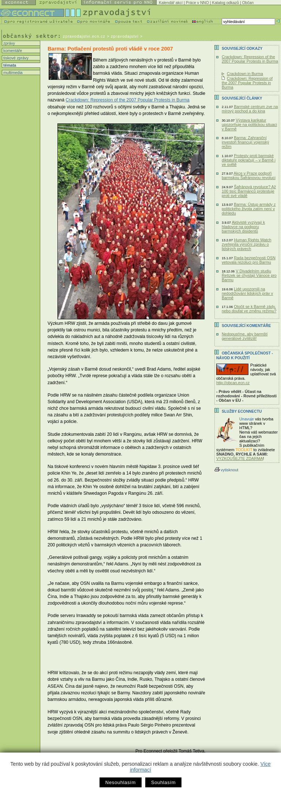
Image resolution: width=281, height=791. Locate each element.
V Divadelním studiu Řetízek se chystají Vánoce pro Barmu (249, 275)
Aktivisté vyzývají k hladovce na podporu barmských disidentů (243, 226)
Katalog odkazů (225, 2)
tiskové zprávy (15, 58)
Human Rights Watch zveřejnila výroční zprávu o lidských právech (246, 244)
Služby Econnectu (242, 411)
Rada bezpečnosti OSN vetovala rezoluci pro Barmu (249, 260)
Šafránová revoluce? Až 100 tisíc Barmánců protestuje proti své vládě (249, 191)
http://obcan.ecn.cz (233, 382)
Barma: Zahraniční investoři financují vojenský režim (245, 142)
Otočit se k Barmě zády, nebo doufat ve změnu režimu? (249, 308)
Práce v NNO (197, 2)
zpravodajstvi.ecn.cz (84, 36)
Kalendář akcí (171, 2)
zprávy (8, 43)
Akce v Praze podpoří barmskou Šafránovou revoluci (249, 175)
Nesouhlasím (120, 782)
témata (9, 65)
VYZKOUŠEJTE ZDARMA (239, 458)
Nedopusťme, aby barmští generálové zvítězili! (245, 336)
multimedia (12, 72)
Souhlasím (163, 782)
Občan (248, 2)
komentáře (12, 50)
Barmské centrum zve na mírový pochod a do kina (250, 108)
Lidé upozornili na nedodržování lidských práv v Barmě (247, 293)
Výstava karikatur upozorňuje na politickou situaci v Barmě (249, 124)
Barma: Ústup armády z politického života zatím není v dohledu (249, 208)
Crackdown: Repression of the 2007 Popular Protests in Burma (127, 100)
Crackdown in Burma (245, 73)
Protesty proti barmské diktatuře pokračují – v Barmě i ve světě (249, 160)
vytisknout (226, 470)
